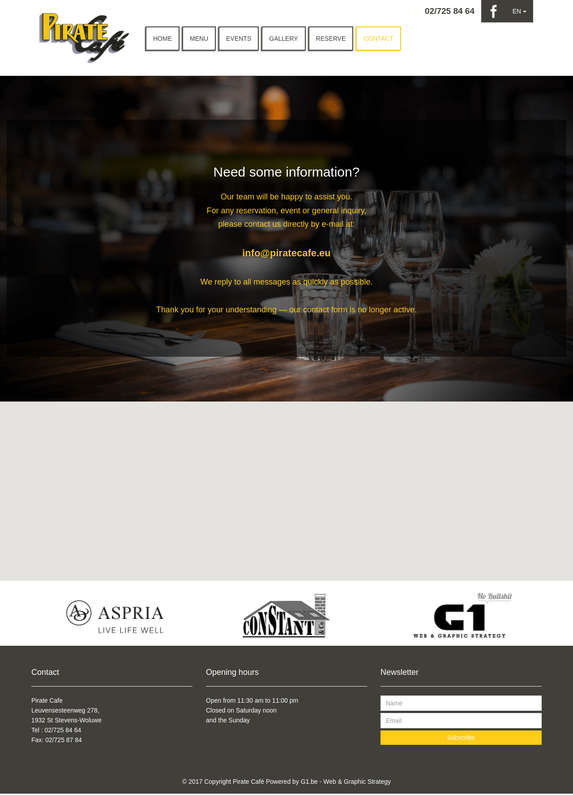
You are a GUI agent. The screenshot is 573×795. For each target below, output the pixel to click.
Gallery (283, 38)
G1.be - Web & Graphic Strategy (346, 782)
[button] (286, 487)
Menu (199, 38)
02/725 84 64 (450, 11)
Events (238, 38)
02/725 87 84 (63, 741)
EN (519, 11)
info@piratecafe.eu (286, 254)
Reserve (331, 38)
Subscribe (461, 739)
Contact (378, 38)
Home (162, 38)
